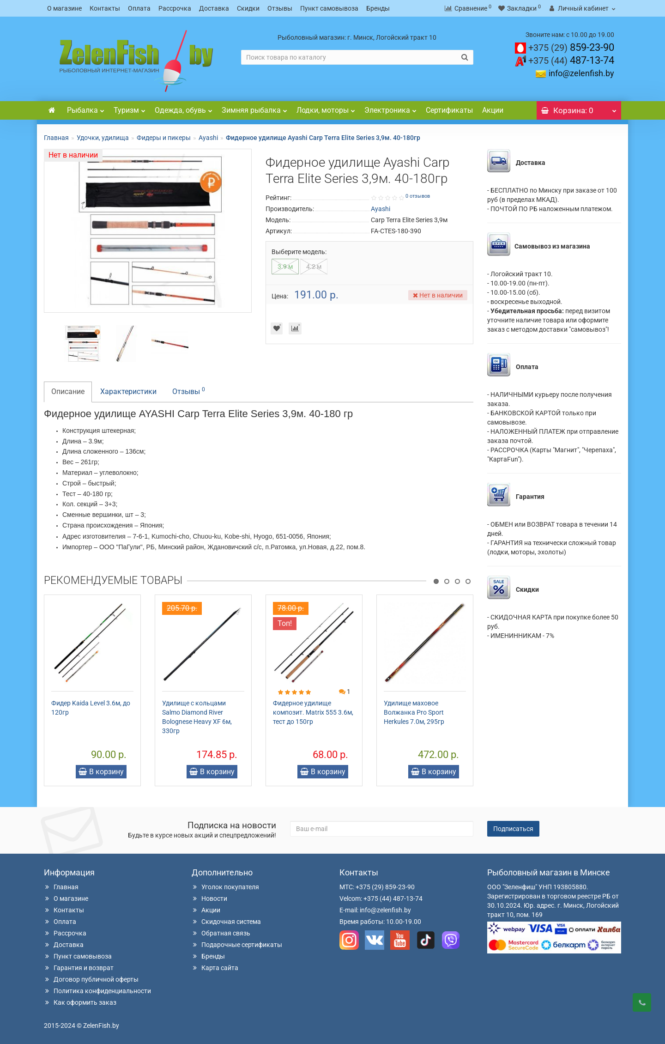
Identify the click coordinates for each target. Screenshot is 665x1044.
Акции (492, 110)
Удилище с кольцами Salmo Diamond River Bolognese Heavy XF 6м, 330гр (197, 716)
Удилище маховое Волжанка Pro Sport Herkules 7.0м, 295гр (414, 712)
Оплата (139, 8)
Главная (56, 137)
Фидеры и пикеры (164, 137)
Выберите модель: (299, 251)
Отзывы (279, 8)
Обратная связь (221, 933)
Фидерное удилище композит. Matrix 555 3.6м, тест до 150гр (313, 712)
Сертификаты (449, 110)
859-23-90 (571, 47)
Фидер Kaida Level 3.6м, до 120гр (90, 707)
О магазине (64, 8)
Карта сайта (215, 967)
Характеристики (128, 391)
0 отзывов (417, 196)
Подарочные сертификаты (237, 944)
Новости (209, 898)
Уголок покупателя (225, 887)
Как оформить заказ (80, 1002)
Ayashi (208, 137)
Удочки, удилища (103, 137)
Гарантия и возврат (79, 967)
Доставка (214, 8)
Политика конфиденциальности (97, 991)
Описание (68, 391)
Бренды (378, 8)
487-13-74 (571, 60)
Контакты (105, 8)
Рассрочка (174, 8)
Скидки (248, 8)
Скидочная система (226, 921)
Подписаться (513, 828)
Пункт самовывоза (329, 8)
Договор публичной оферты (91, 979)
